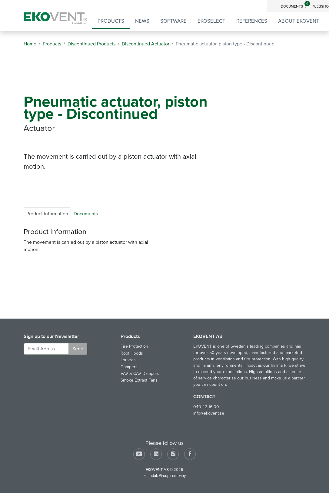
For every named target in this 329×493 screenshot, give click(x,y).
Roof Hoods (132, 353)
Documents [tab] (86, 214)
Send (77, 349)
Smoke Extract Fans (139, 380)
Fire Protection (134, 346)
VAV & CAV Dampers (140, 373)
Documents (295, 6)
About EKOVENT (298, 21)
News (142, 21)
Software (173, 21)
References (251, 21)
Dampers (129, 366)
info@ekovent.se (208, 413)
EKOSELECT (211, 21)
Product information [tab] (47, 214)
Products (111, 21)
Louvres (128, 359)
